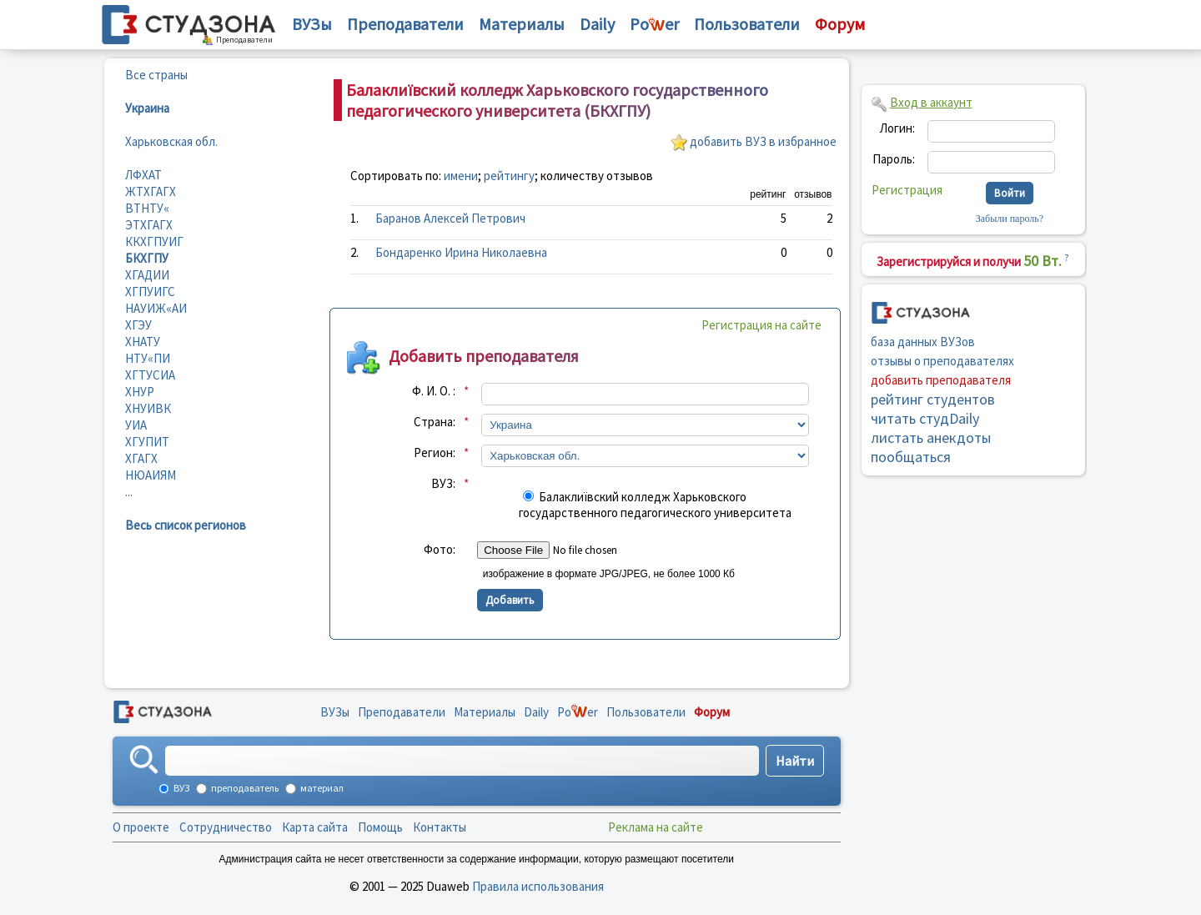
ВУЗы (312, 23)
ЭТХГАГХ (149, 225)
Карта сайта (315, 827)
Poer (654, 23)
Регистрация (907, 190)
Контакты (439, 827)
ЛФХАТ (143, 175)
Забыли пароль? (1009, 218)
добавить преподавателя (941, 380)
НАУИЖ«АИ (156, 308)
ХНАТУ (142, 341)
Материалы (522, 23)
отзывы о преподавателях (942, 361)
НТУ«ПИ (147, 358)
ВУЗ (180, 788)
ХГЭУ (138, 325)
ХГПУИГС (150, 291)
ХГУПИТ (147, 442)
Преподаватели (405, 23)
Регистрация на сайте (761, 325)
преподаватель (244, 788)
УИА (136, 425)
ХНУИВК (148, 408)
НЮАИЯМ (150, 475)
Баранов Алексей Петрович (450, 218)
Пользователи (747, 23)
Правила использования (538, 886)
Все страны (156, 75)
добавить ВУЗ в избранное (763, 141)
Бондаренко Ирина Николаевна (461, 252)
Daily (597, 23)
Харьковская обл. (171, 141)
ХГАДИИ (147, 275)
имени (461, 176)
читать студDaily (925, 418)
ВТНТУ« (147, 208)
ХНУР (139, 392)
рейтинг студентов (933, 399)
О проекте (141, 827)
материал (321, 788)
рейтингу (509, 176)
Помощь (380, 827)
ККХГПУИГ (154, 241)
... (129, 492)
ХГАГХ (141, 458)
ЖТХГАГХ (150, 191)
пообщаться (911, 456)
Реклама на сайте (655, 827)
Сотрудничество (225, 827)
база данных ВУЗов (923, 341)
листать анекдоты (931, 437)
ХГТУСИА (150, 375)
